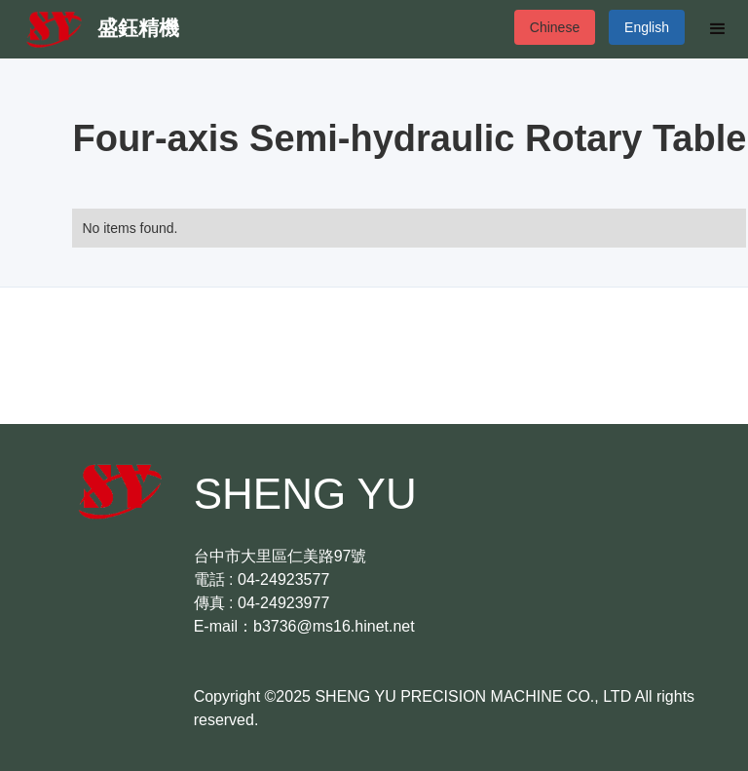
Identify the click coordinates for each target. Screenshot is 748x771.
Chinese (555, 27)
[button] (718, 29)
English (646, 27)
